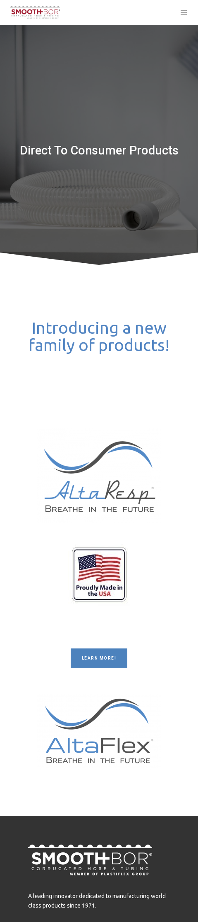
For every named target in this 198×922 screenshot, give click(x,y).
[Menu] (181, 12)
